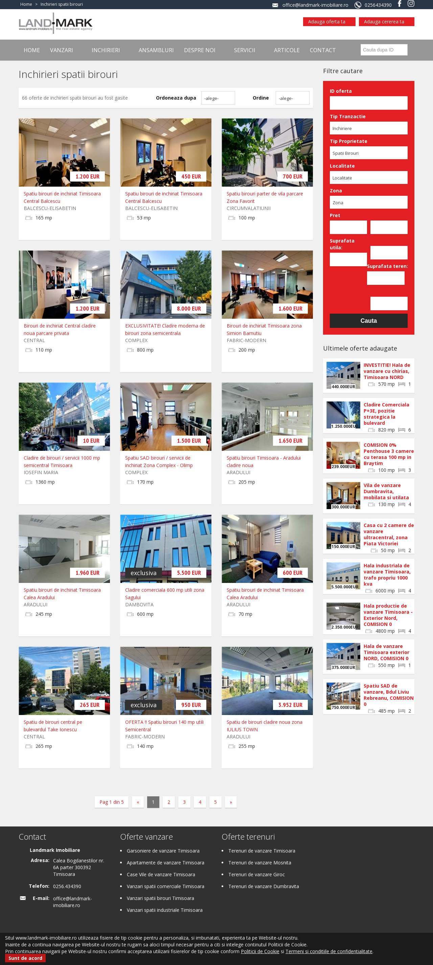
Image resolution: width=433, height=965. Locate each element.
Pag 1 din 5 (111, 802)
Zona (336, 190)
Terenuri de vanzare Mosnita (259, 862)
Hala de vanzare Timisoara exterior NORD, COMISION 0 (386, 652)
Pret (335, 215)
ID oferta (341, 91)
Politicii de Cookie (260, 951)
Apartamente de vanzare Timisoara (165, 862)
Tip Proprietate (348, 141)
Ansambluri (156, 50)
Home (32, 50)
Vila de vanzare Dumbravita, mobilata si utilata (386, 491)
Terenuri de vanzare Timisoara (261, 850)
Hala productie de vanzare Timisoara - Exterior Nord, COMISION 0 (388, 615)
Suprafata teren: (385, 266)
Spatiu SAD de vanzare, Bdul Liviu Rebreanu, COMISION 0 (389, 695)
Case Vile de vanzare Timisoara (161, 874)
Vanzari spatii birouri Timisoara (160, 898)
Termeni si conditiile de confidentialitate (329, 951)
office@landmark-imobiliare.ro (315, 5)
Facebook (400, 3)
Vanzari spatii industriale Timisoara (165, 910)
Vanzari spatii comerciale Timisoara (165, 886)
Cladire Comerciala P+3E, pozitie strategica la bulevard (386, 413)
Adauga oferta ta (326, 21)
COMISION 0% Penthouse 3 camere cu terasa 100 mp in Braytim (389, 454)
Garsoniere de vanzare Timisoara (163, 850)
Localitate (342, 166)
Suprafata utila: (342, 244)
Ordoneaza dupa (176, 98)
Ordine (261, 98)
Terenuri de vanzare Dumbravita (263, 886)
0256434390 (378, 5)
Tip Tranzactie (348, 116)
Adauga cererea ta (384, 21)
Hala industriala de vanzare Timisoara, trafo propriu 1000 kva (387, 574)
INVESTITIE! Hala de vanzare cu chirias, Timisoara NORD (387, 371)
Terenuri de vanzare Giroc (256, 874)
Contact (323, 50)
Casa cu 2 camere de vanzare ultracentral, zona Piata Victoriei (389, 534)
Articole (287, 50)
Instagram (411, 3)
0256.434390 (67, 886)
